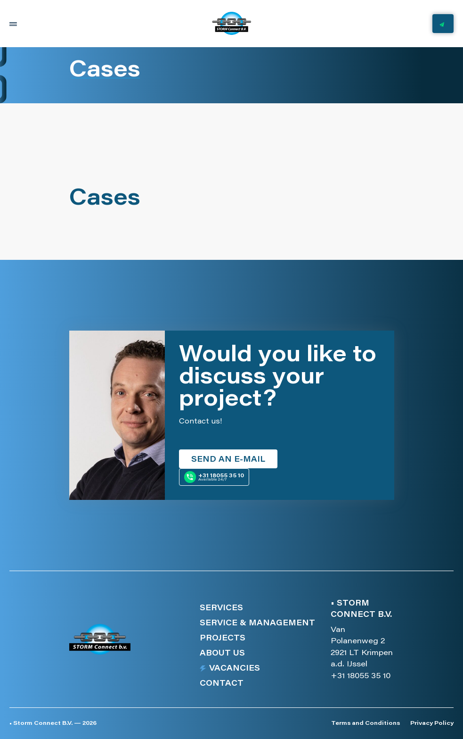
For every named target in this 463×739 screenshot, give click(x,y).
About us (222, 653)
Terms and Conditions (365, 723)
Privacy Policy (432, 723)
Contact (222, 684)
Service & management (257, 623)
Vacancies (234, 669)
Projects (222, 638)
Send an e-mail (228, 460)
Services (221, 608)
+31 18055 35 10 (360, 676)
